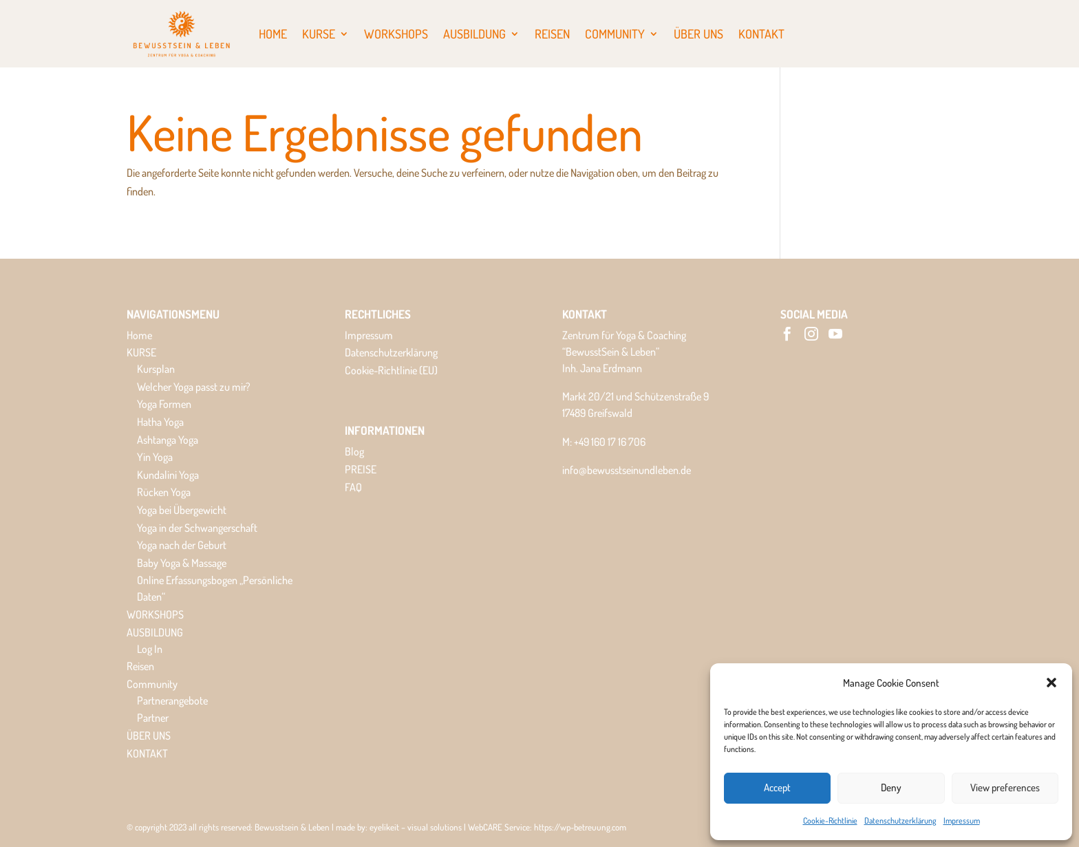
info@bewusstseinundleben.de (626, 470)
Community (615, 33)
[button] (1051, 682)
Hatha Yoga (160, 422)
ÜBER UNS (698, 33)
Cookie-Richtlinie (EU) (391, 370)
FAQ (353, 487)
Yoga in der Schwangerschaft (197, 528)
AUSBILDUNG (474, 33)
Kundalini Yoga (168, 475)
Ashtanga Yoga (167, 440)
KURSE (318, 33)
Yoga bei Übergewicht (181, 510)
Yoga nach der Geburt (181, 545)
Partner (153, 718)
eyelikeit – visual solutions (416, 827)
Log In (149, 649)
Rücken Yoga (164, 492)
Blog (354, 451)
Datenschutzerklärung (900, 820)
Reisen (552, 33)
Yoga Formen (164, 404)
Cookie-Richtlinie (830, 820)
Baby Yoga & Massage (181, 563)
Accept (777, 787)
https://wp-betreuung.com (580, 827)
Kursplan (156, 369)
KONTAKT (761, 33)
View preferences (1005, 787)
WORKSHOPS (396, 33)
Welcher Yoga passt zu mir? (193, 387)
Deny (891, 787)
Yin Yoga (155, 457)
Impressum (961, 820)
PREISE (360, 469)
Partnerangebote (172, 700)
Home (273, 33)
